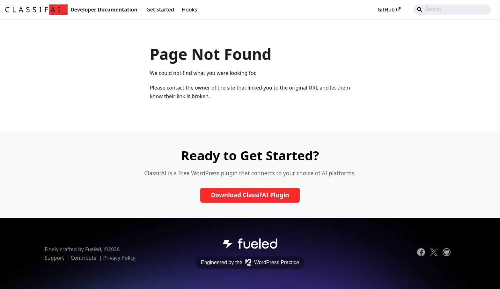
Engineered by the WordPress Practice (250, 262)
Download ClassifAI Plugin (250, 195)
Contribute (84, 257)
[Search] (452, 9)
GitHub (389, 9)
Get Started (160, 9)
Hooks (189, 9)
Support (54, 257)
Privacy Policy (119, 257)
